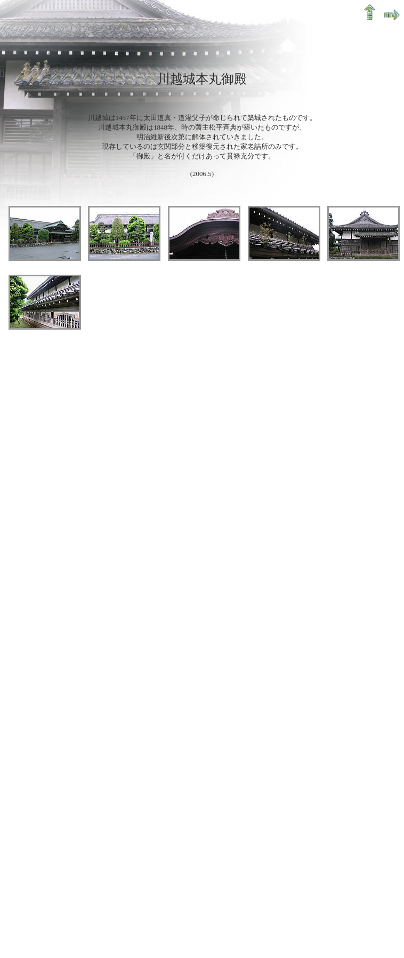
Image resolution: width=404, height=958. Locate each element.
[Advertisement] (100, 476)
